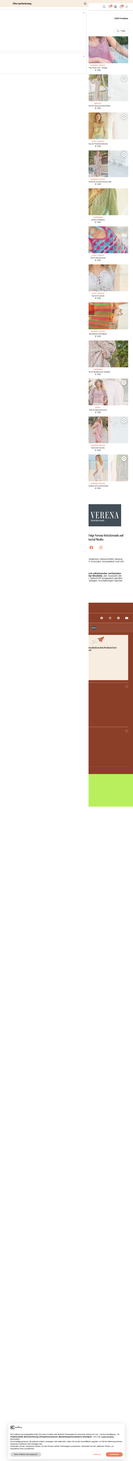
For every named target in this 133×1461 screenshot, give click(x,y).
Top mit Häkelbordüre (35, 953)
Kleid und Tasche (35, 1045)
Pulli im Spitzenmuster (98, 953)
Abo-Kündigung (12, 1411)
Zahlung (8, 1407)
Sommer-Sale (11, 1377)
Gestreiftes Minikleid (35, 121)
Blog (7, 1358)
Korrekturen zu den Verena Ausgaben (30, 1245)
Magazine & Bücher (36, 24)
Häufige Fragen (12, 1402)
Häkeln (20, 24)
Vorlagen (9, 1372)
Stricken (10, 24)
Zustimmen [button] (114, 1454)
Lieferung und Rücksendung (17, 1397)
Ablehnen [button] (97, 1454)
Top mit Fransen (97, 676)
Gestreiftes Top (35, 399)
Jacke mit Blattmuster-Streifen (98, 861)
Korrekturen (10, 1367)
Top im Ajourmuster (98, 583)
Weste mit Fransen (35, 768)
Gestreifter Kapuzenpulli (35, 861)
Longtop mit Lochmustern (98, 1138)
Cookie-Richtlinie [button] (107, 1437)
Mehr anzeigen (66, 1148)
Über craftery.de (12, 1348)
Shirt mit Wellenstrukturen (35, 214)
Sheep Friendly (12, 1353)
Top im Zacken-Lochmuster (35, 491)
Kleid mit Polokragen (35, 1138)
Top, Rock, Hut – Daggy (98, 121)
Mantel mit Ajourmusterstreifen (98, 214)
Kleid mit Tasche (98, 1045)
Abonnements (11, 1362)
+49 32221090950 (17, 1309)
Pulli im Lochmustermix (35, 306)
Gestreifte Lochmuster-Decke (35, 676)
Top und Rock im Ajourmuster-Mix (98, 399)
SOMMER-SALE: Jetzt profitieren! (66, 1)
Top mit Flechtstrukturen (98, 306)
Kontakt (8, 1393)
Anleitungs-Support (13, 1416)
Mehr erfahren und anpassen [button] (25, 1454)
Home (7, 13)
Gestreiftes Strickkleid (98, 768)
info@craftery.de (14, 1304)
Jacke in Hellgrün (98, 491)
